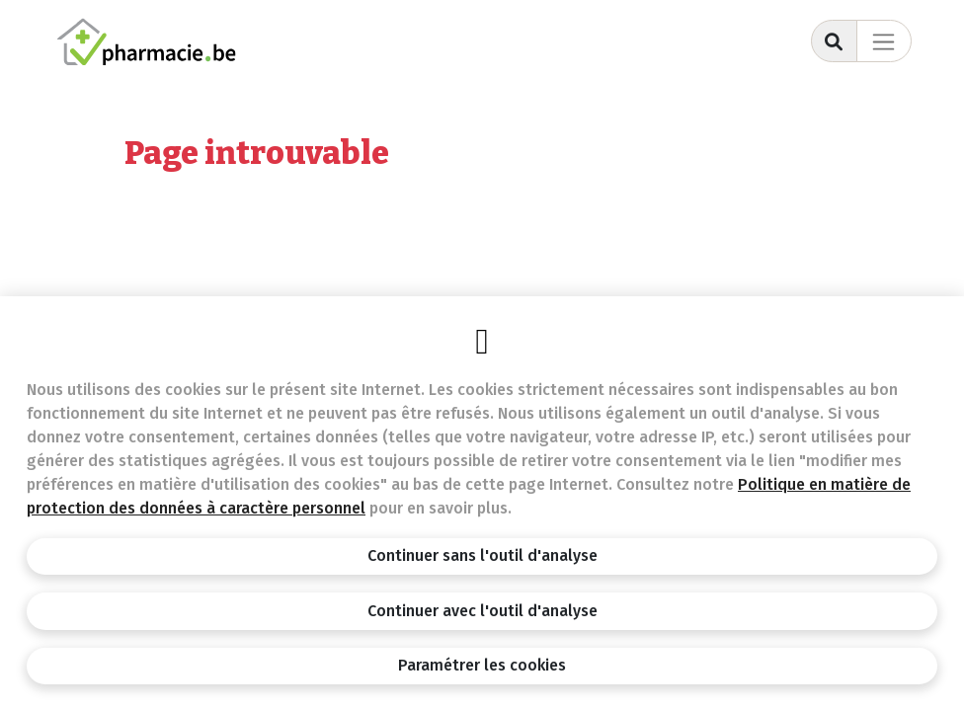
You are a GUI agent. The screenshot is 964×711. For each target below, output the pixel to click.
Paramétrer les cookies (482, 665)
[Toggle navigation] (884, 41)
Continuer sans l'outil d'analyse (482, 555)
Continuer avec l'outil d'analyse (482, 610)
